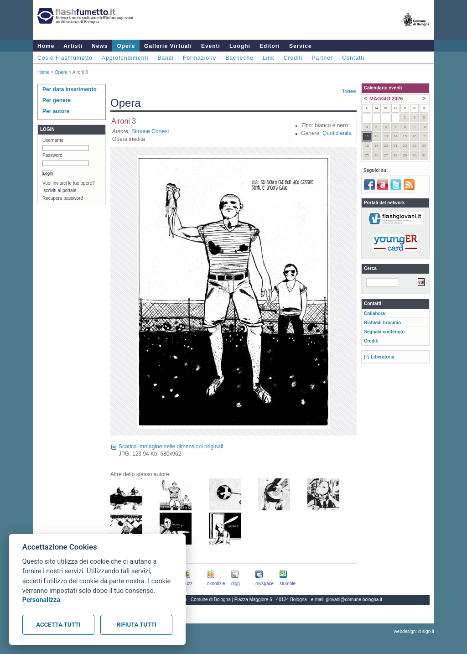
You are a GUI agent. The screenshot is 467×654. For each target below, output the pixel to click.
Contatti (353, 58)
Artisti (73, 46)
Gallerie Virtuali (168, 46)
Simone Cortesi (150, 131)
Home (45, 46)
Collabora (374, 313)
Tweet (349, 91)
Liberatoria (382, 356)
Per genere (56, 100)
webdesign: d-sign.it (414, 631)
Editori (269, 46)
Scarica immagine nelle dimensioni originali (171, 446)
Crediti (293, 58)
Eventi (210, 46)
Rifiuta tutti (136, 624)
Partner (322, 58)
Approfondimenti (125, 58)
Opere (126, 46)
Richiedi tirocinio (382, 322)
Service (300, 46)
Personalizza (41, 600)
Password (52, 155)
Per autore (55, 111)
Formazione (199, 58)
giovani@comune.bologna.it (354, 599)
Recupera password (62, 198)
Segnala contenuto (384, 331)
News (100, 46)
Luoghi (239, 46)
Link (269, 58)
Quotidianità (337, 133)
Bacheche (239, 58)
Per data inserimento (69, 89)
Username (52, 140)
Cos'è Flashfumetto (65, 58)
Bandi (165, 58)
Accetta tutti (58, 624)
